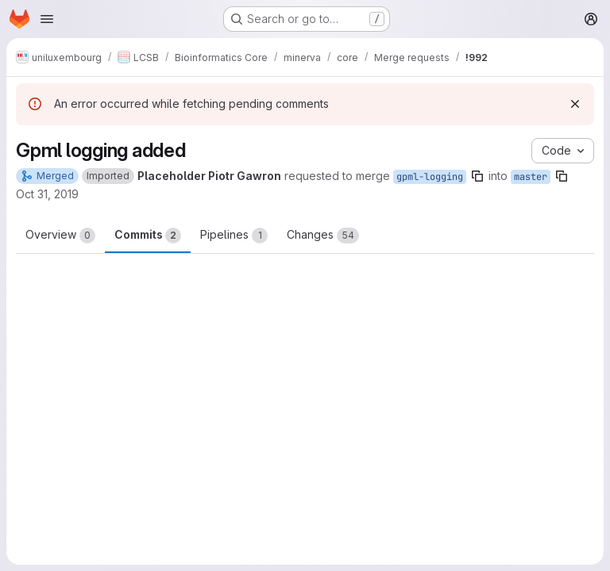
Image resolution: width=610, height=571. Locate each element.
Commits (147, 235)
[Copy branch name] (477, 176)
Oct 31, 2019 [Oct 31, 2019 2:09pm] (47, 194)
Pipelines (234, 235)
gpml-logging (429, 177)
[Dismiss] (575, 103)
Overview (60, 235)
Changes (323, 235)
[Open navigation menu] (47, 19)
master (530, 177)
